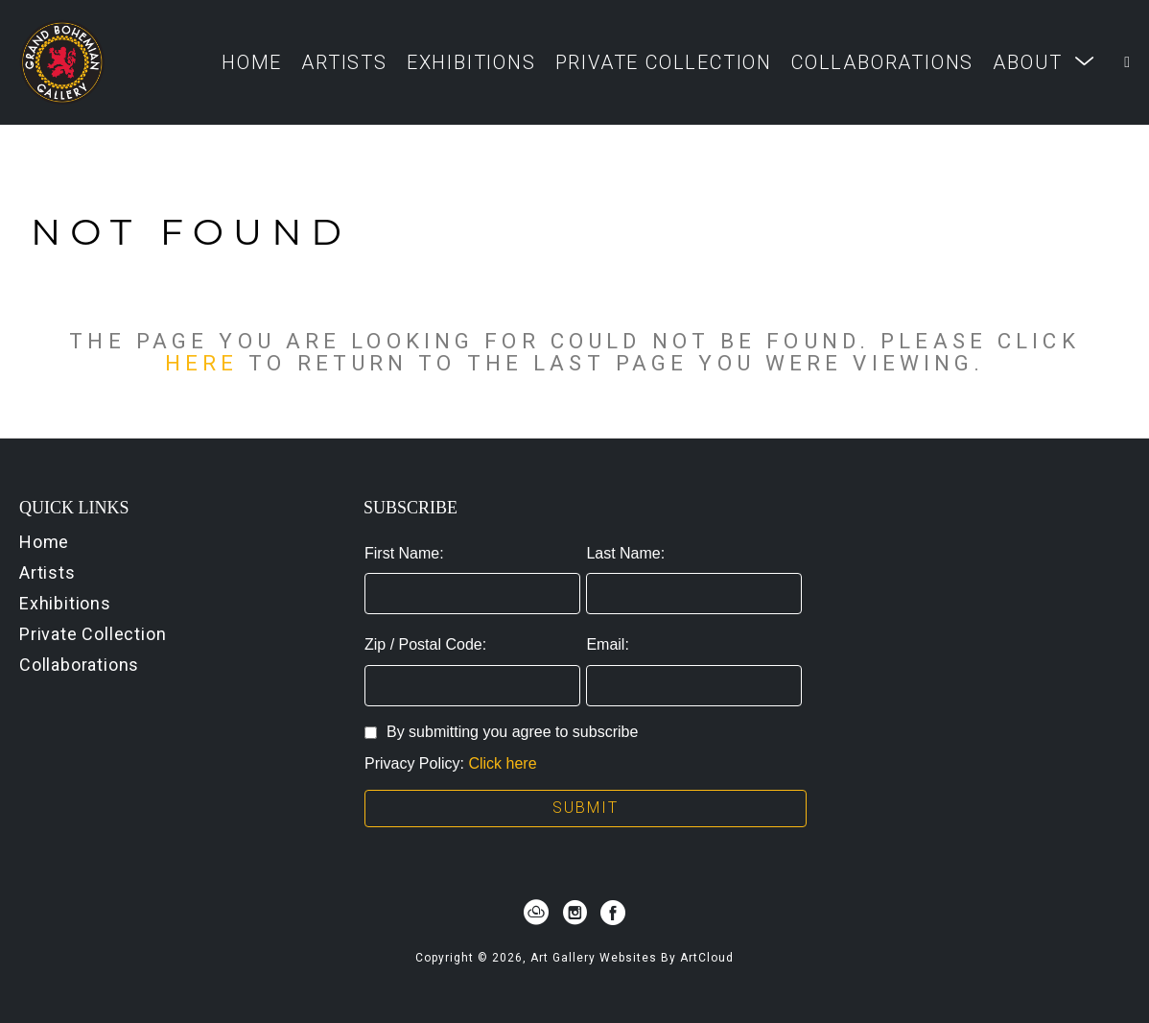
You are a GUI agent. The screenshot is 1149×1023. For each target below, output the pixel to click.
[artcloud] (536, 912)
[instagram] (574, 912)
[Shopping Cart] (1127, 62)
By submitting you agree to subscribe (501, 732)
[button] (1044, 62)
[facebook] (612, 912)
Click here (502, 763)
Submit (585, 807)
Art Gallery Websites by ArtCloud (632, 957)
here (201, 362)
